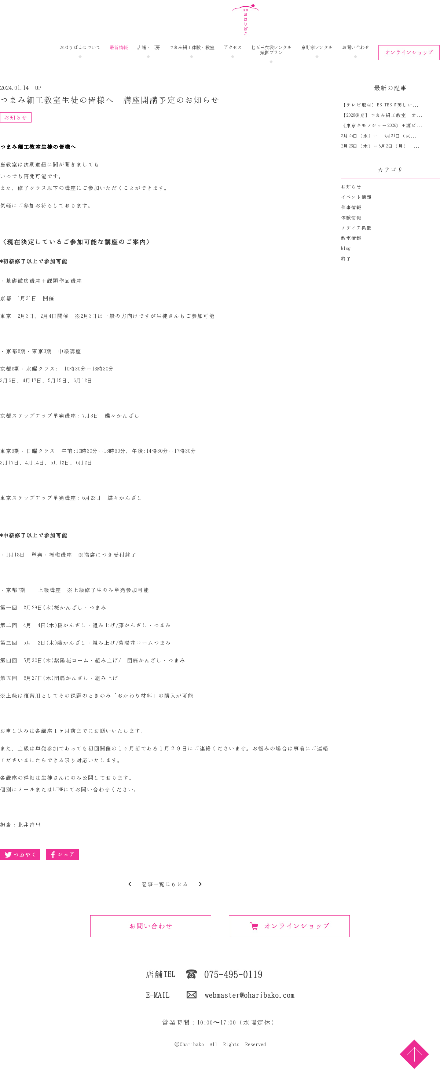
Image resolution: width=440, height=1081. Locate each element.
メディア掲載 (356, 228)
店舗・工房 (148, 47)
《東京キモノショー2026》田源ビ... (382, 125)
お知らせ (15, 117)
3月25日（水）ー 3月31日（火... (379, 136)
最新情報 (119, 47)
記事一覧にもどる (165, 884)
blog (346, 248)
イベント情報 (356, 197)
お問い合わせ (355, 47)
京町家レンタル (317, 47)
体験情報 (351, 217)
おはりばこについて (79, 47)
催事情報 (351, 207)
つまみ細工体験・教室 (191, 47)
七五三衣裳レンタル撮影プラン (271, 50)
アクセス (233, 47)
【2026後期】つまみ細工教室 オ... (382, 115)
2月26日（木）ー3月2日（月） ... (380, 146)
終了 (346, 258)
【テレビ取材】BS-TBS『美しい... (380, 105)
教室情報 (351, 238)
